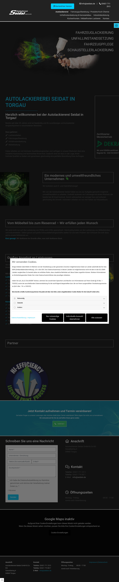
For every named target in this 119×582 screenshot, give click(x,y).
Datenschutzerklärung (19, 318)
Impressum (31, 318)
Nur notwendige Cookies (52, 317)
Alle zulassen (96, 318)
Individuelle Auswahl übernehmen (74, 317)
